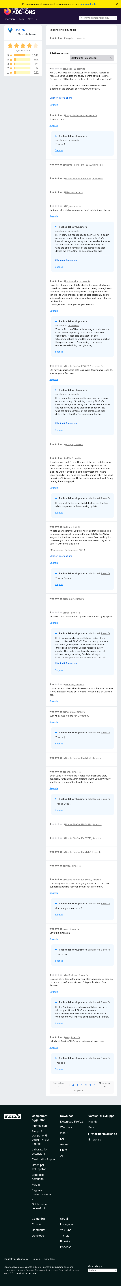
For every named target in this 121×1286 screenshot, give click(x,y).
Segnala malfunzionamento (43, 1194)
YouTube (65, 1230)
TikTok (64, 1235)
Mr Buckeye (71, 975)
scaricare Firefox (89, 4)
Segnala (54, 104)
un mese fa (91, 115)
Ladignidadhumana (74, 115)
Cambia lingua (95, 1266)
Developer (38, 1235)
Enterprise (94, 1139)
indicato (37, 1267)
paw (67, 1037)
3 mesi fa (97, 758)
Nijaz (67, 192)
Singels (69, 38)
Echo (67, 771)
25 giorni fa (79, 68)
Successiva (104, 1084)
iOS (62, 1138)
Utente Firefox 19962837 (78, 178)
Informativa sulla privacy (16, 1259)
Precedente (59, 1084)
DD (66, 206)
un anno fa (79, 38)
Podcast (65, 1247)
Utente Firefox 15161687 (78, 366)
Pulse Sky (70, 712)
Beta (91, 1127)
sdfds (68, 458)
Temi (21, 19)
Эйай (67, 865)
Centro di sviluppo (43, 1159)
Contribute (38, 1230)
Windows (66, 1127)
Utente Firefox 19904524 (78, 824)
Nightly (92, 1121)
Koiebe (69, 68)
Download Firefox (71, 1121)
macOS (64, 1133)
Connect (37, 1224)
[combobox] (98, 18)
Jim (67, 929)
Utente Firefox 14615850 (78, 164)
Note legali (50, 1259)
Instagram (66, 1224)
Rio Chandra (71, 281)
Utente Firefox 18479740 (78, 838)
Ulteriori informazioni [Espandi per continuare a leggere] (61, 97)
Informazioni (39, 1125)
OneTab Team (27, 34)
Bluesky (65, 1241)
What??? (69, 684)
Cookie (36, 1259)
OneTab (20, 30)
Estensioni (9, 19)
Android (65, 1144)
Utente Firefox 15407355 (78, 758)
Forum (36, 1184)
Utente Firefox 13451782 (78, 852)
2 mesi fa (78, 444)
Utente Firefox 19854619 (78, 879)
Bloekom (69, 599)
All (61, 1155)
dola (67, 527)
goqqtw (69, 444)
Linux (63, 1150)
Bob (67, 612)
